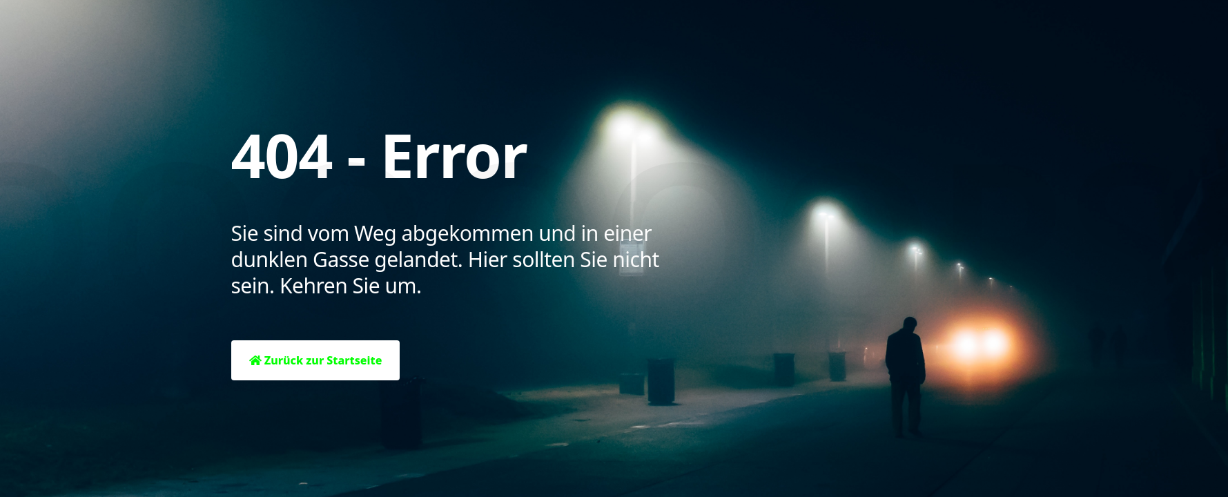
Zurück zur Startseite (315, 360)
